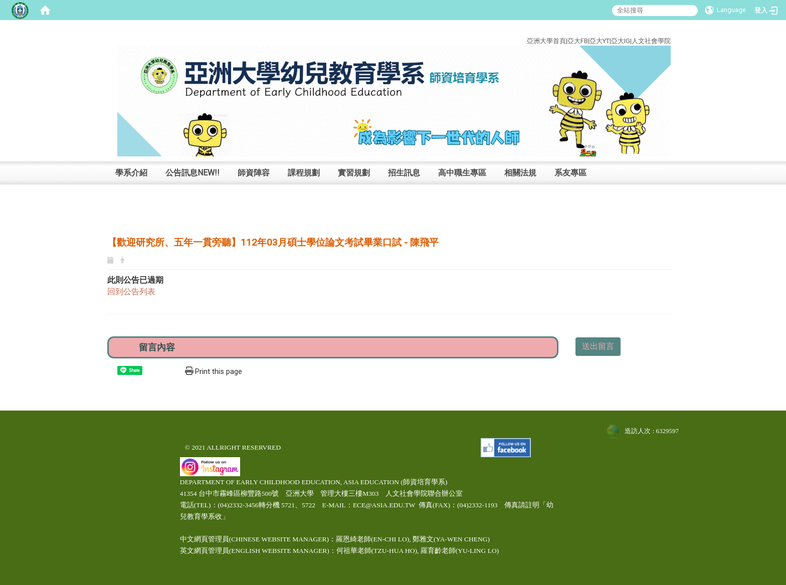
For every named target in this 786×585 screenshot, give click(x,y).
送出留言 (598, 346)
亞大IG (620, 41)
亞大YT (600, 41)
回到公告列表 (131, 291)
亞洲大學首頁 (546, 41)
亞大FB (577, 41)
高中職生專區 (462, 172)
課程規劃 (304, 172)
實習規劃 (354, 172)
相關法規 (520, 172)
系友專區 (570, 172)
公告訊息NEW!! (192, 172)
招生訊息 (404, 172)
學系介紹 (131, 172)
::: (663, 29)
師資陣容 (254, 172)
